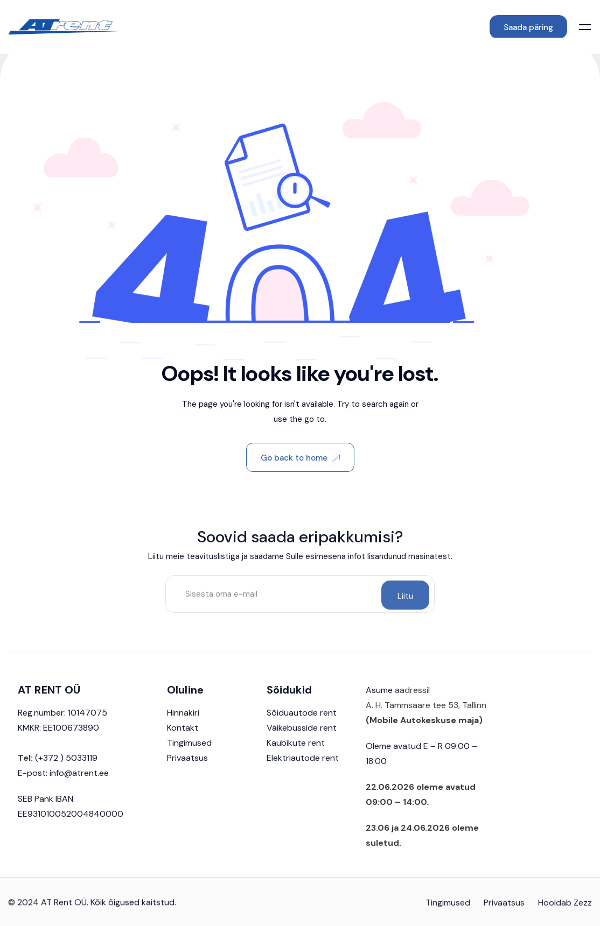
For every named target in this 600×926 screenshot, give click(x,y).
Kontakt (182, 737)
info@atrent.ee (79, 782)
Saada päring (528, 27)
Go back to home (300, 458)
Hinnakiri (183, 722)
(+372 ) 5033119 (65, 767)
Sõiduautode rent (302, 722)
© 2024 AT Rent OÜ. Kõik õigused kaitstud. (92, 911)
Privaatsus (187, 767)
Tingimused (189, 752)
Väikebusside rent (302, 737)
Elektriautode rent (303, 767)
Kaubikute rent (296, 752)
